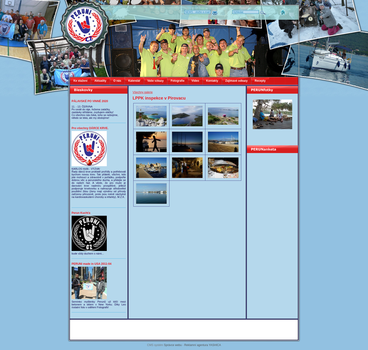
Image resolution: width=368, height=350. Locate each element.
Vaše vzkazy (155, 80)
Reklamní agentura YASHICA (202, 345)
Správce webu (173, 345)
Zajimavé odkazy (236, 80)
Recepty (260, 80)
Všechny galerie (143, 92)
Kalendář (134, 80)
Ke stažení (80, 80)
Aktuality (100, 80)
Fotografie (177, 80)
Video (195, 80)
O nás (117, 80)
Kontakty (212, 80)
